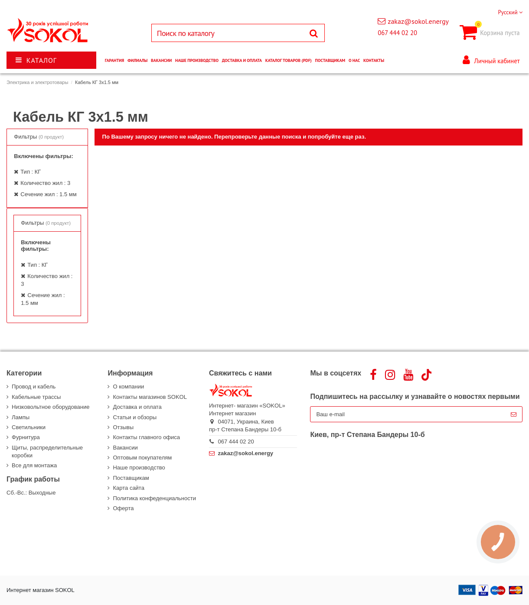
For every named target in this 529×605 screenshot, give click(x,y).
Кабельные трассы (36, 397)
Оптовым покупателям (142, 457)
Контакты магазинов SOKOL (149, 397)
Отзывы (123, 427)
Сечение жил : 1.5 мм (48, 194)
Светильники (29, 427)
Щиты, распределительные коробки (47, 451)
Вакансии (125, 447)
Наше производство (139, 467)
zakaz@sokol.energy (418, 21)
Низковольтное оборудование (50, 407)
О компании (128, 386)
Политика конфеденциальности (154, 498)
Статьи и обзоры (135, 417)
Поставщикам (131, 478)
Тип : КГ (30, 171)
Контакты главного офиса (146, 437)
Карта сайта (128, 488)
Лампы (20, 417)
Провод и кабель (34, 386)
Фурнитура (26, 437)
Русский (510, 12)
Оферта (123, 508)
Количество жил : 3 (45, 183)
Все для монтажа (34, 465)
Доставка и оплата (137, 407)
